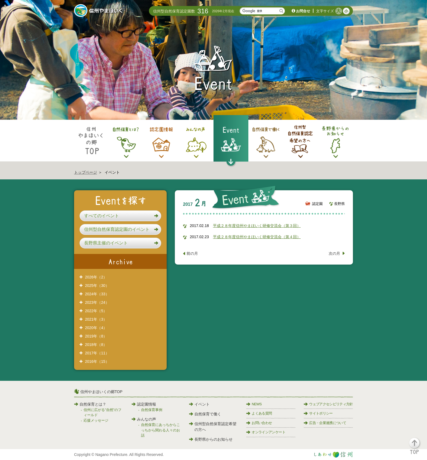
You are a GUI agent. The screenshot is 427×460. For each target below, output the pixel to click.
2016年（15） (97, 361)
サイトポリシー (318, 413)
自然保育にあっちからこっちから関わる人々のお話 (160, 430)
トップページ (85, 172)
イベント (199, 404)
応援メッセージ (96, 420)
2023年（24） (97, 302)
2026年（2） (96, 277)
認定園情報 (144, 404)
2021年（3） (96, 319)
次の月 (334, 253)
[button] (120, 215)
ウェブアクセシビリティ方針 (328, 404)
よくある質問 (259, 413)
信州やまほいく (99, 11)
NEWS (253, 404)
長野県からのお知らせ (211, 439)
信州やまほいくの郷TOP (101, 392)
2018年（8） (96, 344)
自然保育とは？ (90, 404)
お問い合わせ (259, 423)
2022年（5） (96, 311)
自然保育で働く (205, 414)
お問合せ (303, 11)
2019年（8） (96, 336)
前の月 (192, 253)
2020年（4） (96, 328)
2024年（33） (97, 294)
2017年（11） (97, 353)
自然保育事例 (151, 410)
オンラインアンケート (265, 432)
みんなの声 (144, 419)
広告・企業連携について (325, 423)
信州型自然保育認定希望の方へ (212, 427)
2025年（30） (97, 285)
